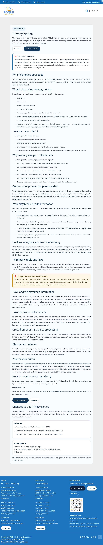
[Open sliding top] (101, 2)
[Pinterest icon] (86, 537)
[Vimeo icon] (93, 537)
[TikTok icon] (84, 537)
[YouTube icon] (90, 537)
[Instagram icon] (82, 537)
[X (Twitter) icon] (92, 537)
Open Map (6, 528)
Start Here (17, 49)
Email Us (74, 493)
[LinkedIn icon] (88, 537)
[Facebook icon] (80, 537)
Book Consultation (32, 49)
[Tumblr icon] (95, 537)
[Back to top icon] (100, 537)
